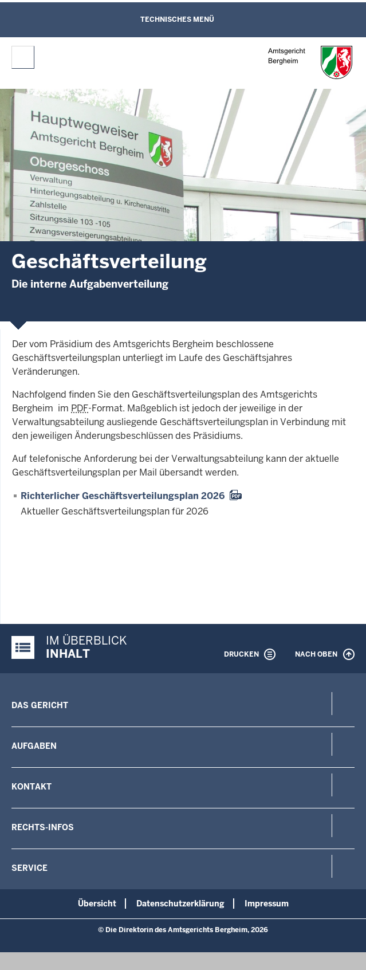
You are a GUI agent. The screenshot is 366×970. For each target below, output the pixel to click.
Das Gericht (39, 705)
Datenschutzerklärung (180, 903)
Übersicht (97, 903)
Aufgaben (34, 746)
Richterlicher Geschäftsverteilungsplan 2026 (123, 496)
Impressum (267, 903)
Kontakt (31, 787)
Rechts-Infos (42, 827)
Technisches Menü (177, 19)
